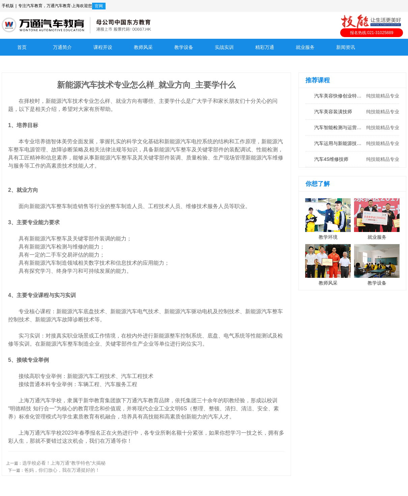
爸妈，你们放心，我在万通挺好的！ (62, 470)
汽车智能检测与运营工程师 (352, 127)
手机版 (8, 5)
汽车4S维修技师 (352, 159)
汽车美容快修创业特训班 (352, 96)
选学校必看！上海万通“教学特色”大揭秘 (64, 463)
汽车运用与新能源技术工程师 (352, 143)
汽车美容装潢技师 (352, 111)
